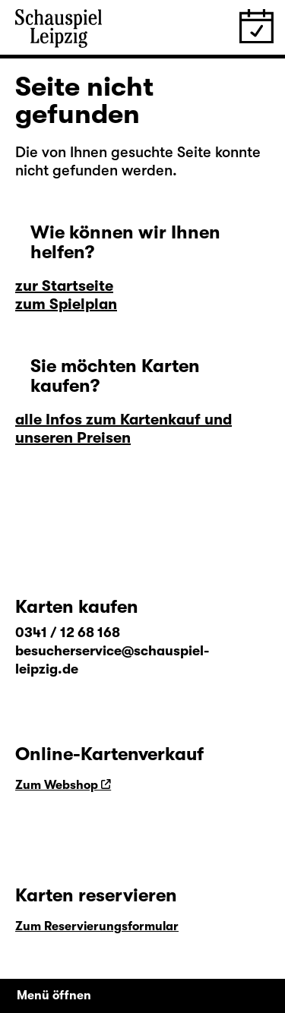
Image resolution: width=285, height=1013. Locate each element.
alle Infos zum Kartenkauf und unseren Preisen (123, 429)
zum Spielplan (66, 304)
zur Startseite (64, 286)
